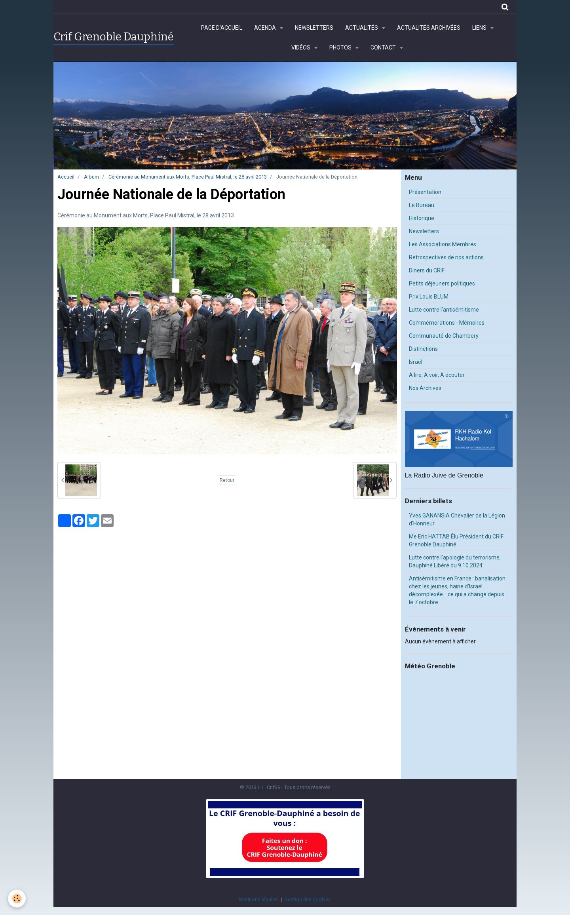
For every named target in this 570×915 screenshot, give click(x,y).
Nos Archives (425, 388)
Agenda (265, 28)
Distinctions (423, 349)
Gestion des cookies (307, 899)
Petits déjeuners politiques (442, 283)
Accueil (65, 177)
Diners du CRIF (427, 270)
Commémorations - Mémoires (446, 323)
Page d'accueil (221, 28)
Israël (415, 362)
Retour (227, 480)
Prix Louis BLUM (428, 296)
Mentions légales (258, 899)
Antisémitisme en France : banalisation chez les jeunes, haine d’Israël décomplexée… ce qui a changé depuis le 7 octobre (457, 590)
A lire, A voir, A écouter (437, 375)
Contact (383, 47)
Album (91, 177)
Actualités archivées (428, 28)
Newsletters (314, 28)
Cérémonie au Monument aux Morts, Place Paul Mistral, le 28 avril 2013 (187, 177)
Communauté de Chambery (444, 336)
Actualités (362, 28)
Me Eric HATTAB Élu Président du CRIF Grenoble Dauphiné (456, 540)
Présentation (425, 192)
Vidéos (301, 47)
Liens (480, 28)
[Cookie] (17, 898)
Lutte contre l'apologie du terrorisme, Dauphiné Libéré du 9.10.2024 (455, 561)
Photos (341, 47)
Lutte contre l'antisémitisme (444, 309)
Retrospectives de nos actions (446, 257)
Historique (421, 218)
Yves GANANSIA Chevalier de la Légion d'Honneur (457, 519)
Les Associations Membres (442, 244)
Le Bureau (421, 205)
